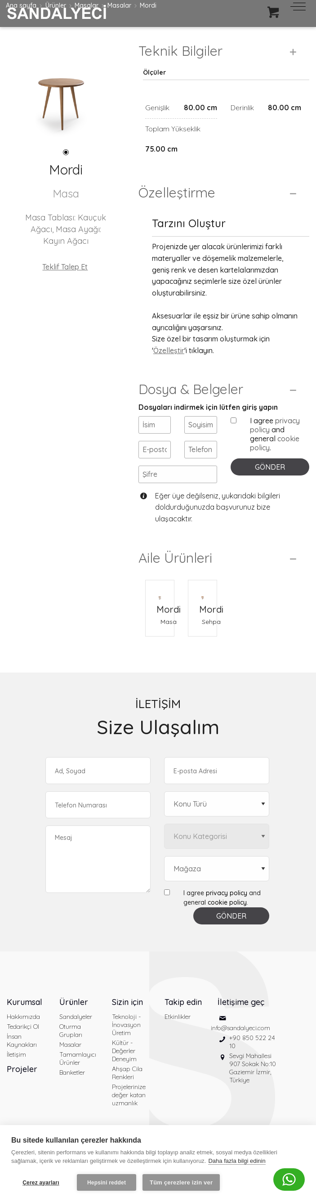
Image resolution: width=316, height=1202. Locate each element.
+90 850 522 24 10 (252, 1042)
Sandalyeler (75, 1017)
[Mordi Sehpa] (202, 591)
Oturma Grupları (70, 1031)
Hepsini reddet (106, 1183)
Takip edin (183, 1002)
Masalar (70, 1045)
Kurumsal (24, 1002)
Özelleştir (168, 350)
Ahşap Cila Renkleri (127, 1073)
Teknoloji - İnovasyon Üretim (126, 1025)
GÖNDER (270, 466)
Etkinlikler (178, 1017)
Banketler (72, 1072)
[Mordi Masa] (160, 591)
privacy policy (226, 893)
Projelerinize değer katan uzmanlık (129, 1095)
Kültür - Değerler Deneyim (124, 1051)
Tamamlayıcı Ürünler (77, 1058)
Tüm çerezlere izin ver (181, 1182)
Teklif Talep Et (65, 266)
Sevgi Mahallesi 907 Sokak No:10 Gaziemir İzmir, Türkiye (252, 1068)
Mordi (168, 609)
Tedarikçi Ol (23, 1027)
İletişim (16, 1054)
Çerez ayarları (40, 1183)
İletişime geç (241, 1002)
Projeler (22, 1069)
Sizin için (127, 1002)
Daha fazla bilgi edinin (236, 1160)
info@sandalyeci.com (240, 1028)
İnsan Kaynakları (22, 1040)
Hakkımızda (23, 1017)
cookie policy (227, 902)
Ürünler (73, 1002)
